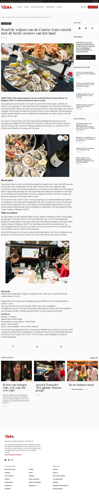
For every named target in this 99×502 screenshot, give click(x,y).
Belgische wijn (10, 469)
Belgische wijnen (37, 7)
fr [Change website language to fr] (85, 7)
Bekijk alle (94, 358)
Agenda (59, 7)
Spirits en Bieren (35, 482)
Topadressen (50, 7)
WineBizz (8, 489)
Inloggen (95, 1)
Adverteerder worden (13, 455)
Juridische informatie (61, 485)
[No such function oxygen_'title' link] (5, 460)
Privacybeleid (58, 489)
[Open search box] (82, 7)
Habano (31, 476)
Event (31, 472)
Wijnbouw (8, 485)
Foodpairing (6, 23)
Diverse (7, 472)
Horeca (7, 479)
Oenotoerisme (34, 479)
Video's (26, 7)
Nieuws (19, 7)
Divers (31, 469)
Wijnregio (32, 485)
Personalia (9, 482)
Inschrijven (93, 7)
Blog (3, 17)
